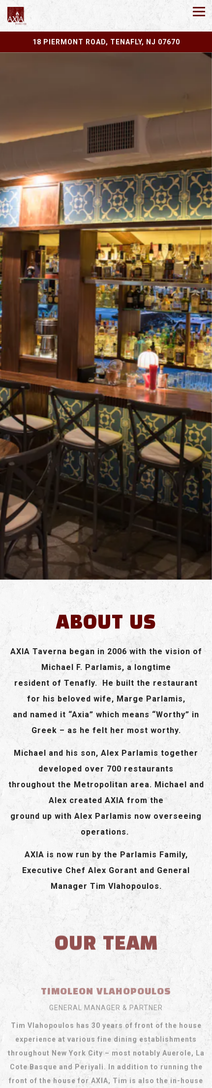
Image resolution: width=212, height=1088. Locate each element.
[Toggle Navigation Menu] (199, 11)
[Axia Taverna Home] (34, 15)
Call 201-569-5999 (106, 1058)
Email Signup (106, 1078)
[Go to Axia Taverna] (106, 42)
